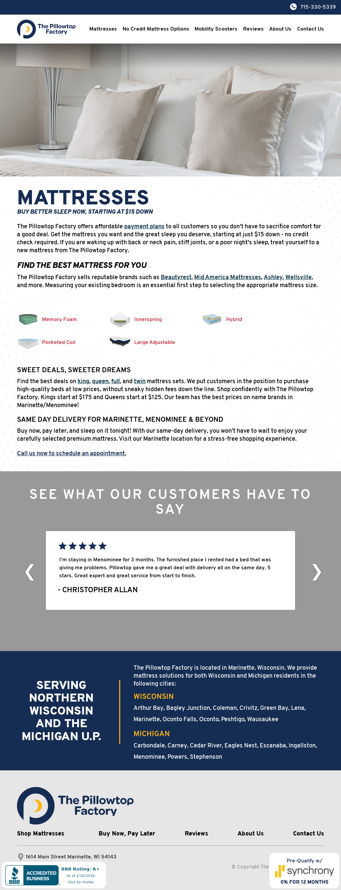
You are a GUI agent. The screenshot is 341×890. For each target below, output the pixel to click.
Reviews (253, 29)
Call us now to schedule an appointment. (71, 454)
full (115, 382)
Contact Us (310, 29)
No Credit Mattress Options (156, 29)
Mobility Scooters (215, 29)
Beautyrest (176, 278)
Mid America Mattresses (227, 278)
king (83, 382)
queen (100, 382)
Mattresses (103, 29)
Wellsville (298, 278)
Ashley (273, 278)
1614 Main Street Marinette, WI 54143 (71, 857)
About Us (280, 29)
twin (140, 382)
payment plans (144, 227)
